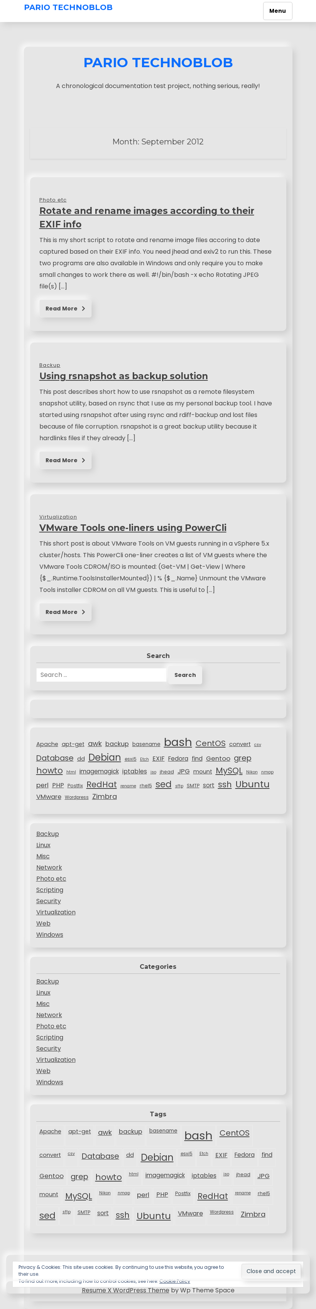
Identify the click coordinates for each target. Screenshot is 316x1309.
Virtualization (56, 912)
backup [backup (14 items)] (117, 743)
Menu (277, 11)
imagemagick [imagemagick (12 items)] (99, 771)
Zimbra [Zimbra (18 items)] (104, 796)
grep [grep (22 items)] (243, 758)
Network (49, 867)
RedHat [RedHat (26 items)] (101, 784)
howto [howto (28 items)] (49, 770)
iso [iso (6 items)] (153, 772)
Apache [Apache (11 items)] (47, 744)
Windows (49, 934)
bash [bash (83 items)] (178, 742)
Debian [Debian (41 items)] (104, 757)
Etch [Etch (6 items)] (144, 759)
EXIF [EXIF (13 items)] (158, 758)
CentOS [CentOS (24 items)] (211, 743)
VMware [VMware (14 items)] (48, 796)
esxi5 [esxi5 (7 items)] (131, 759)
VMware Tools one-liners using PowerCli (132, 527)
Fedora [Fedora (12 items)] (178, 759)
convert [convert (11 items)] (240, 744)
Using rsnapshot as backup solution (123, 376)
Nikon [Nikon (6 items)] (252, 772)
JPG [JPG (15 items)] (183, 771)
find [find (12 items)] (197, 759)
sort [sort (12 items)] (209, 785)
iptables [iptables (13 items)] (134, 771)
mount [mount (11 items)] (202, 771)
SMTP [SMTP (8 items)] (193, 785)
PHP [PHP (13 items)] (58, 785)
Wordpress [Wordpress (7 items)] (77, 797)
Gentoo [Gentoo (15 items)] (218, 758)
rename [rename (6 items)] (128, 786)
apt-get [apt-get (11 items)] (73, 744)
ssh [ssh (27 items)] (225, 784)
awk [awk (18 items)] (95, 743)
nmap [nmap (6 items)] (267, 772)
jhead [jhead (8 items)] (167, 771)
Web (43, 923)
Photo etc (51, 878)
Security (48, 901)
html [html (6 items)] (71, 772)
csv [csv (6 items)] (257, 745)
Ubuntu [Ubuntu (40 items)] (252, 784)
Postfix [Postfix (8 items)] (75, 785)
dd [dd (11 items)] (81, 759)
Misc (43, 856)
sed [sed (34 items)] (163, 784)
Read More (65, 308)
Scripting (49, 889)
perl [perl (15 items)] (42, 785)
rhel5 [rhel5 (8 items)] (146, 785)
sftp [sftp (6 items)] (179, 786)
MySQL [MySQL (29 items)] (229, 771)
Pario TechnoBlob (68, 7)
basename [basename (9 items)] (146, 744)
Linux (43, 845)
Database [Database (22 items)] (55, 758)
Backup (47, 833)
